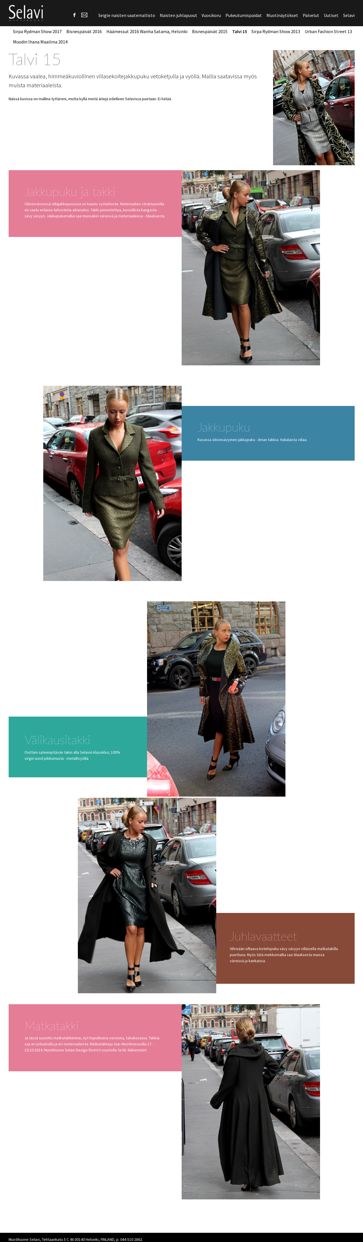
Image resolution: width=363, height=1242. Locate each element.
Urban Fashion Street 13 (328, 31)
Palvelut (311, 15)
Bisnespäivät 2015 (209, 31)
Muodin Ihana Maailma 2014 (40, 42)
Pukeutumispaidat (243, 15)
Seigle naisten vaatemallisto (126, 15)
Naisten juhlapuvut (178, 15)
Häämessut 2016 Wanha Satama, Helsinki (146, 31)
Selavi (349, 15)
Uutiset (331, 15)
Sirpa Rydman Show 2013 (275, 31)
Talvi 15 (239, 31)
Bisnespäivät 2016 (84, 31)
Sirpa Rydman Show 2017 (37, 31)
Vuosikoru (211, 15)
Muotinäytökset (282, 15)
